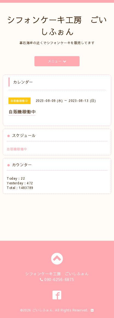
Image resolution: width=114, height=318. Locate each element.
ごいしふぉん (42, 310)
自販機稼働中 (17, 149)
